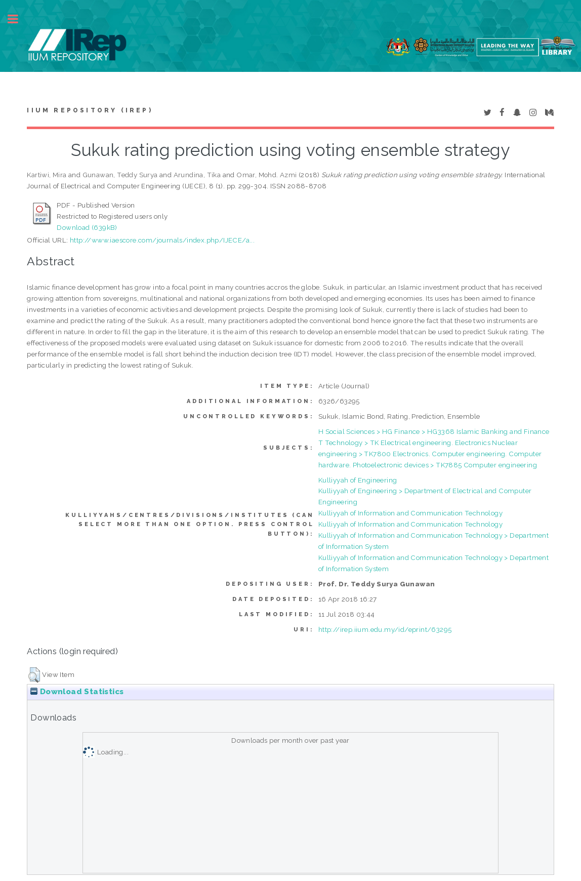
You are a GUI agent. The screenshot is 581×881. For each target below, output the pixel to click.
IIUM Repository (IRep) (89, 110)
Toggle (18, 19)
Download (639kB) (87, 227)
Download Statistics (76, 691)
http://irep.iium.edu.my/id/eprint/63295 (385, 629)
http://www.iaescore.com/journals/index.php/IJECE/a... (162, 240)
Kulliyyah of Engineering (357, 480)
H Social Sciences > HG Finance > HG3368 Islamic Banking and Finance (434, 431)
